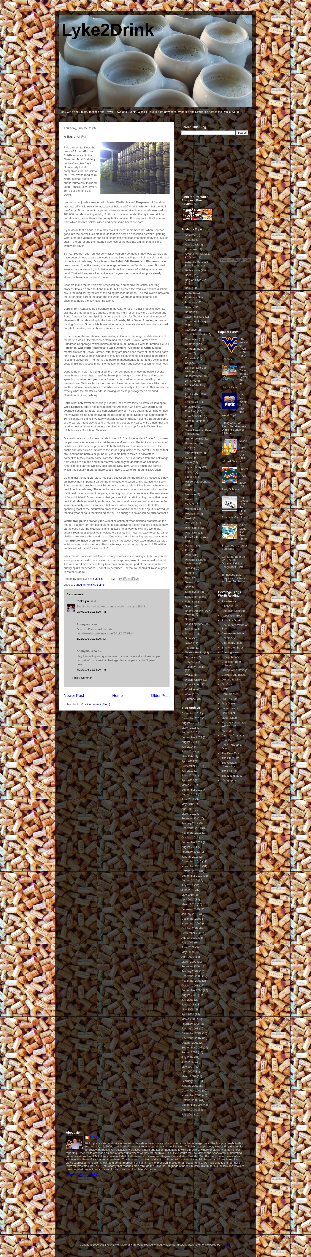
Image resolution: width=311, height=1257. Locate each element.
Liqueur (189, 476)
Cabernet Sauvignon (198, 321)
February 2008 (190, 1023)
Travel (189, 662)
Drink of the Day (195, 385)
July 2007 (187, 1057)
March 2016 (188, 727)
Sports (189, 633)
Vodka (189, 675)
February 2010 (190, 909)
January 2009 (189, 971)
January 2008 (189, 1028)
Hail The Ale (229, 698)
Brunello (190, 312)
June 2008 (188, 1004)
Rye (187, 577)
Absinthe (190, 235)
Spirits (101, 584)
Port (187, 550)
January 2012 (189, 823)
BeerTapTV (229, 638)
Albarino (190, 239)
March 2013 (188, 785)
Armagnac (191, 249)
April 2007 (187, 1071)
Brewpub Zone (231, 657)
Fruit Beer (191, 406)
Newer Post (74, 695)
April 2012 (187, 809)
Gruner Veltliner (194, 438)
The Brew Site (230, 758)
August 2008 (189, 995)
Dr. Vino (227, 684)
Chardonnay (192, 348)
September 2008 (191, 990)
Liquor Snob (229, 717)
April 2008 (187, 1014)
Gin (187, 425)
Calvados (191, 329)
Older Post (160, 695)
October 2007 (189, 1042)
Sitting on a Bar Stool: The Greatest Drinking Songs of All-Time (234, 428)
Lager (188, 462)
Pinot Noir (191, 532)
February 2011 (190, 851)
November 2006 (191, 1095)
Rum (188, 572)
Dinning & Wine (231, 679)
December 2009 (191, 918)
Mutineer (227, 730)
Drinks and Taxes (195, 393)
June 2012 (188, 799)
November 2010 (191, 866)
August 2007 (189, 1052)
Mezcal (189, 504)
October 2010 (189, 871)
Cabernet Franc (194, 316)
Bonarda (190, 292)
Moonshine (192, 513)
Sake (188, 587)
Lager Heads (230, 708)
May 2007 (187, 1066)
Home (117, 695)
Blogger (225, 1244)
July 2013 (187, 770)
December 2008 (191, 976)
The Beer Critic (231, 753)
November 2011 (191, 832)
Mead (188, 489)
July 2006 (187, 1114)
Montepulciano (194, 508)
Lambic (189, 472)
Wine (188, 694)
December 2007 (191, 1033)
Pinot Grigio (192, 527)
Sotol (188, 619)
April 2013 (187, 780)
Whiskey (190, 689)
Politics (189, 545)
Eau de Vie (191, 401)
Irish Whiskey (193, 452)
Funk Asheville (194, 416)
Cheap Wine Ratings (234, 670)
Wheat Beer (192, 684)
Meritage (190, 494)
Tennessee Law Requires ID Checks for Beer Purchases (234, 578)
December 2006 (191, 1090)
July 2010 (187, 885)
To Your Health (194, 652)
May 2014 (187, 756)
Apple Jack (192, 244)
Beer (188, 275)
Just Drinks (228, 703)
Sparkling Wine (194, 624)
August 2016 (189, 723)
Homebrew (191, 443)
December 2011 (191, 828)
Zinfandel (190, 699)
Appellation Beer (232, 615)
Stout (188, 638)
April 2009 (187, 956)
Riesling (190, 568)
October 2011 (189, 837)
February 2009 (190, 966)
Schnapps (191, 601)
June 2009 (188, 947)
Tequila (189, 647)
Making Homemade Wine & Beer (234, 724)
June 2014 (188, 751)
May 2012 (187, 804)
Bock (188, 288)
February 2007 (190, 1081)
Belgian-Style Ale (195, 280)
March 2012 (188, 813)
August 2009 (189, 937)
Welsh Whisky (193, 679)
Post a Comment (82, 677)
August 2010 (189, 880)
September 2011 (191, 842)
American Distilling (233, 610)
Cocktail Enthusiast (234, 674)
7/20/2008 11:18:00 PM (91, 669)
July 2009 (187, 942)
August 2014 (189, 742)
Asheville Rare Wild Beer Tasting (197, 264)
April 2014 (187, 761)
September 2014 (191, 737)
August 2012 (189, 794)
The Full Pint (229, 771)
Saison (189, 582)
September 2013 (191, 766)
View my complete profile (81, 1173)
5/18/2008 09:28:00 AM (91, 638)
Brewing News (231, 652)
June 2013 (188, 775)
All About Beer (230, 606)
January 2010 (189, 914)
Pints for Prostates (196, 537)
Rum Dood (228, 740)
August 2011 (189, 847)
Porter (188, 555)
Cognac (190, 363)
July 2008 (187, 999)
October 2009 (189, 928)
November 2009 (191, 923)
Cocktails (190, 358)
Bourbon (190, 302)
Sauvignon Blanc (195, 596)
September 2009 (191, 933)
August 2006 (189, 1109)
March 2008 (188, 1019)
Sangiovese (192, 591)
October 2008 (189, 985)
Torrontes (191, 657)
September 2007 (191, 1047)
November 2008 (191, 980)
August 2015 (189, 732)
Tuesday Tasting (195, 666)
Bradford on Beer (232, 647)
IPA (187, 448)
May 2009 (187, 952)
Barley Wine (192, 270)
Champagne (192, 344)
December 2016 (191, 718)
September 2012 (191, 789)
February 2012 (190, 818)
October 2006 (189, 1100)
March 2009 (188, 961)
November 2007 (191, 1038)
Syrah (188, 643)
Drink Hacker (230, 694)
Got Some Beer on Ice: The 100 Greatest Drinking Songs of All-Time (233, 562)
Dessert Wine (193, 376)
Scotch (189, 606)
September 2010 (191, 875)
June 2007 (188, 1062)
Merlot (189, 499)
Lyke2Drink (108, 29)
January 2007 (189, 1085)
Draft (225, 689)
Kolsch (189, 457)
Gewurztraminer (195, 420)
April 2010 (187, 899)
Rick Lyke (83, 601)
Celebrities (191, 339)
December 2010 (191, 861)
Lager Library (193, 467)
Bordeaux (191, 297)
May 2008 (187, 1009)
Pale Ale (190, 523)
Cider (188, 353)
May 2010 (187, 894)
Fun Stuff (190, 411)
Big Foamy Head (232, 642)
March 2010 (188, 904)
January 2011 (189, 856)
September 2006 (191, 1104)
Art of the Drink (231, 620)
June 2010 (188, 890)
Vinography (229, 780)
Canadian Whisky (84, 584)
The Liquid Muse (232, 775)
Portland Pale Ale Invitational (195, 561)
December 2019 (191, 713)
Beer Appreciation (233, 633)
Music (188, 518)
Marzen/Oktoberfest (197, 481)
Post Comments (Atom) (95, 704)
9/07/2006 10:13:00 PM (91, 611)
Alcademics (229, 601)
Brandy (189, 307)
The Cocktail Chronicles (229, 764)
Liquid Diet (228, 713)
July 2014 (187, 746)
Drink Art (190, 380)
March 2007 (188, 1076)
